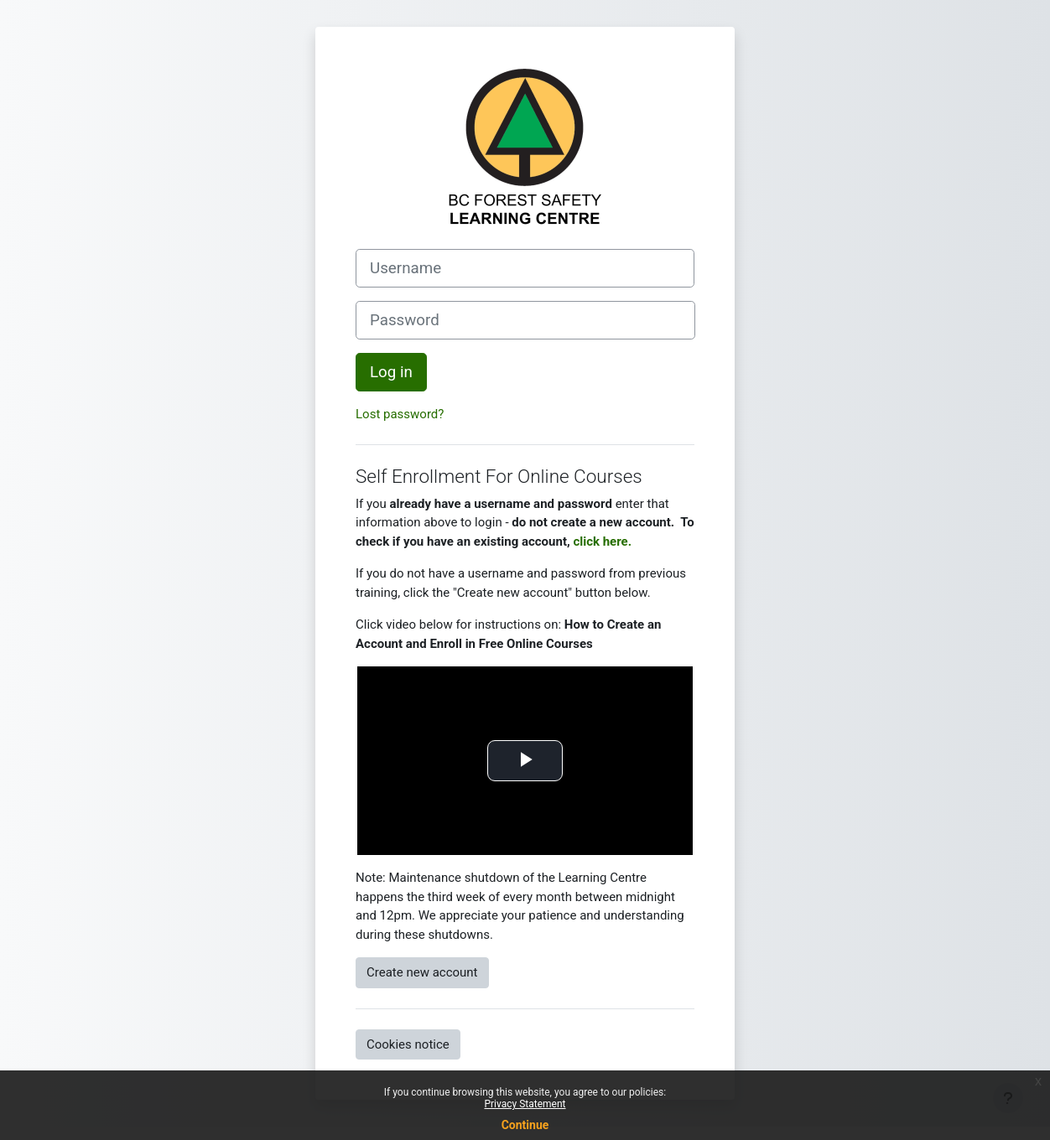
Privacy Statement (524, 1104)
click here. (602, 541)
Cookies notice (408, 1044)
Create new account (422, 972)
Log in (391, 372)
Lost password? (400, 414)
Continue (525, 1125)
